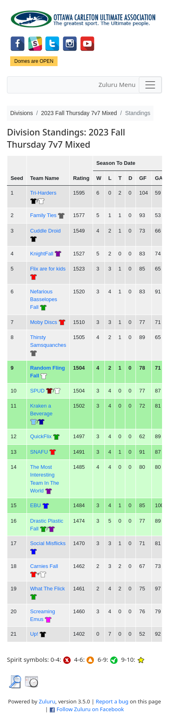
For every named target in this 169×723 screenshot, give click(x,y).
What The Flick (47, 588)
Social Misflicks (48, 543)
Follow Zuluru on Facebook (90, 709)
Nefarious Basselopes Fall (43, 299)
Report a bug (112, 701)
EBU (35, 505)
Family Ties (43, 215)
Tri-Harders (43, 193)
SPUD (37, 391)
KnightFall (41, 254)
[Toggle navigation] (150, 85)
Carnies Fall (44, 566)
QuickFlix (41, 436)
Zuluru (47, 701)
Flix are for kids (48, 269)
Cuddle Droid (45, 231)
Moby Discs (43, 322)
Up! (34, 634)
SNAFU (39, 452)
